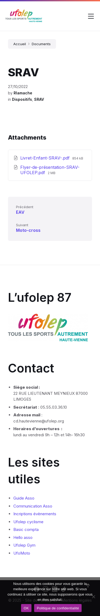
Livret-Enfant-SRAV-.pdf (45, 158)
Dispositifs (22, 99)
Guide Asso (23, 498)
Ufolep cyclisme (28, 521)
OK (26, 608)
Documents (41, 44)
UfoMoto (21, 553)
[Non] (93, 596)
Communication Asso (32, 506)
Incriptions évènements (34, 513)
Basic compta (26, 529)
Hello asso (23, 537)
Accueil (19, 44)
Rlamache (23, 93)
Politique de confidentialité (58, 608)
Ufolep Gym (24, 545)
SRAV (39, 99)
